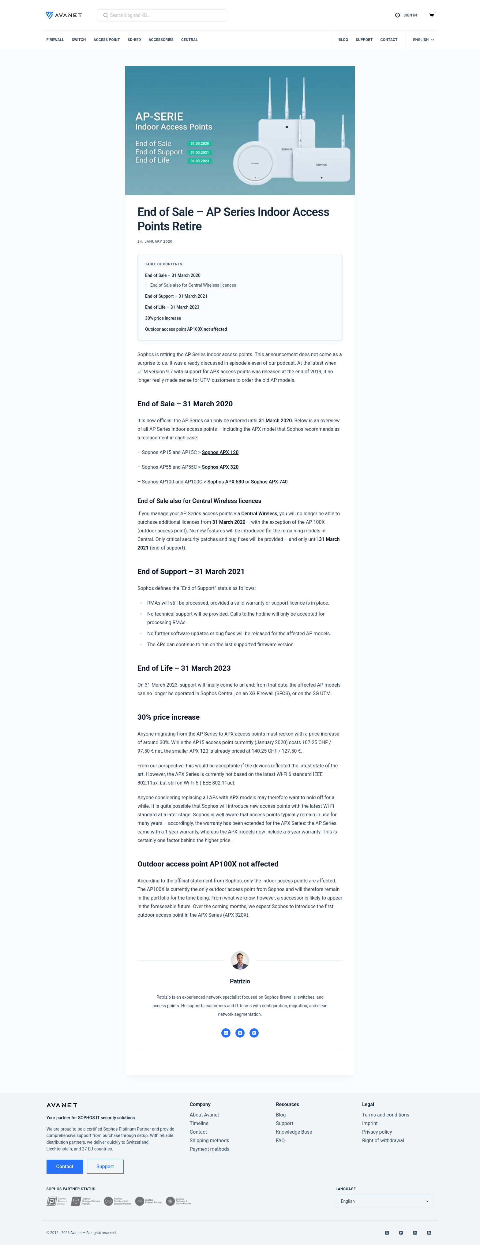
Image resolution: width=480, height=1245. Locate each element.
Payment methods (210, 1149)
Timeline (199, 1123)
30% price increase (163, 318)
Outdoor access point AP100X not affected (186, 329)
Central (189, 40)
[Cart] (431, 15)
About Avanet (204, 1115)
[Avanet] (64, 15)
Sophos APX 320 (220, 467)
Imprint (370, 1123)
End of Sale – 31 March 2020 (173, 275)
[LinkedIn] (226, 1033)
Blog (343, 40)
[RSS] (429, 1232)
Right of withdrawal (383, 1140)
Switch (79, 40)
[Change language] (423, 40)
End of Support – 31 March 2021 (176, 296)
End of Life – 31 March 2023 (172, 307)
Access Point (107, 40)
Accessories (160, 40)
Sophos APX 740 (269, 482)
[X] (240, 1033)
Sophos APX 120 (220, 452)
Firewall (55, 40)
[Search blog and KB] (162, 15)
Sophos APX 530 (225, 482)
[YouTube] (254, 1033)
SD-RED (134, 40)
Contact (389, 40)
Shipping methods (209, 1140)
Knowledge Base (294, 1132)
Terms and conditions (385, 1115)
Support (364, 40)
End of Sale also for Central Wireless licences (193, 285)
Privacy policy (377, 1132)
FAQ (280, 1140)
